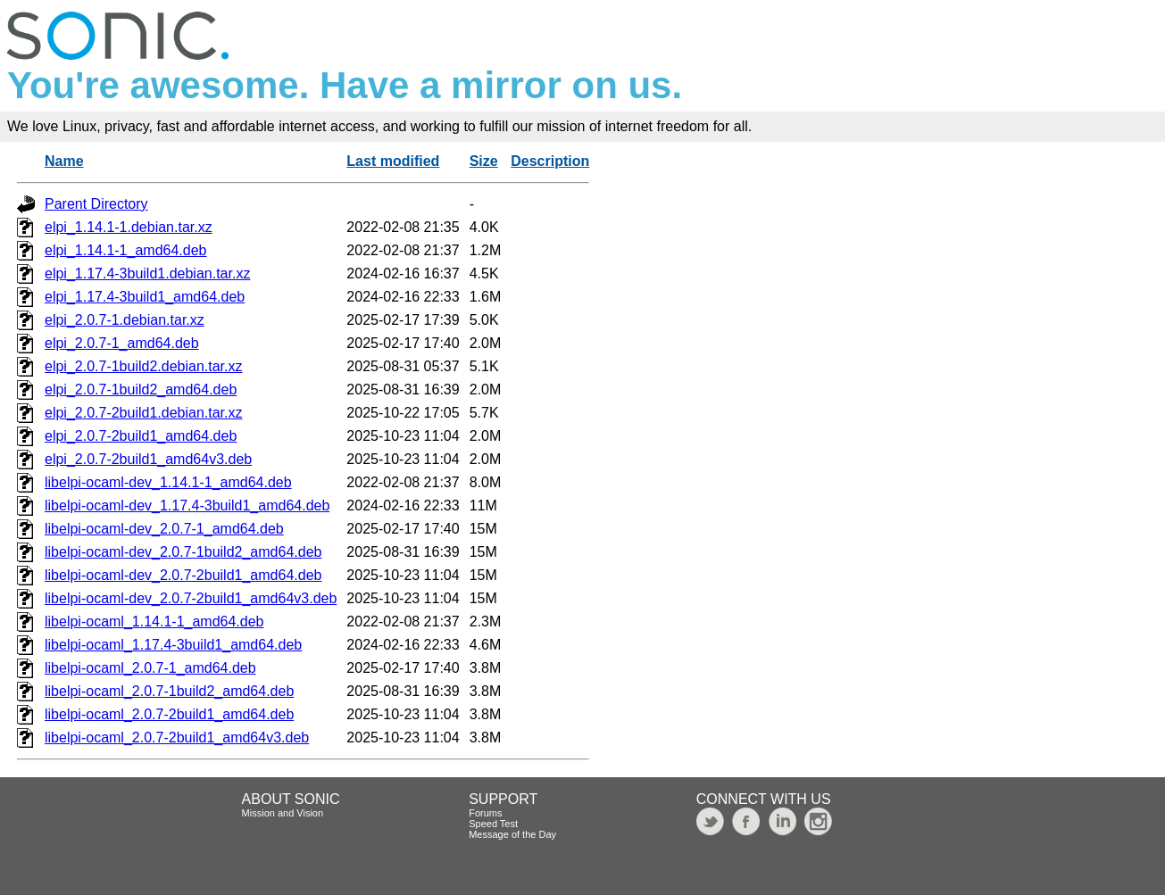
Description (550, 161)
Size (484, 161)
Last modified (392, 161)
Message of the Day (512, 834)
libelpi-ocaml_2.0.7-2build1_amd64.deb (169, 714)
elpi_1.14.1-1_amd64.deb (125, 250)
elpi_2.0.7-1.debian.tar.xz (124, 319)
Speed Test (493, 823)
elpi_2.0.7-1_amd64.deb (122, 343)
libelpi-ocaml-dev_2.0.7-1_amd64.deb (164, 528)
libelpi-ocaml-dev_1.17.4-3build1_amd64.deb (187, 505)
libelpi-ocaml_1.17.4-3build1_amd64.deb (173, 644)
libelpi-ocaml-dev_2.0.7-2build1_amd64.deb (183, 575)
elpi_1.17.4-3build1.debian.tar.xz (147, 273)
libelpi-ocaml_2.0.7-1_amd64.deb (150, 667)
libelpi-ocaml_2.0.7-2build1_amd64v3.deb (177, 737)
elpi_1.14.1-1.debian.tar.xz (128, 227)
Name (64, 161)
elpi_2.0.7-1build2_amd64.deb (141, 389)
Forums (485, 813)
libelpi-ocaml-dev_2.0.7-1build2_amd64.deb (183, 551)
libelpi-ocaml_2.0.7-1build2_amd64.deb (169, 691)
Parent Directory (96, 203)
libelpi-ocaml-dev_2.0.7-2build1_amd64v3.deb (191, 598)
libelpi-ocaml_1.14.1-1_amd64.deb (154, 621)
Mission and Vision (283, 813)
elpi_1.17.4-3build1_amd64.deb (145, 296)
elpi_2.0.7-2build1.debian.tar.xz (144, 412)
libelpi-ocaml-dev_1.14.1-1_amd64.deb (168, 482)
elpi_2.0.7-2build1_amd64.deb (141, 435)
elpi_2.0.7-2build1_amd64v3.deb (148, 459)
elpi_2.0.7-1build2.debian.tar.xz (144, 366)
